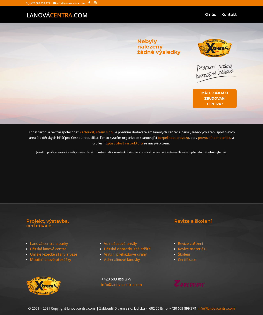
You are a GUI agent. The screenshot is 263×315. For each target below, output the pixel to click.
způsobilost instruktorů (124, 143)
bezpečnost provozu (173, 137)
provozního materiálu (214, 137)
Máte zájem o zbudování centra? (214, 98)
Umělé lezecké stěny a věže (53, 254)
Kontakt (229, 15)
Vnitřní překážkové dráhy (125, 254)
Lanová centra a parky (49, 243)
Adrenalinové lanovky (122, 259)
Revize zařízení (190, 243)
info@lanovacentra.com (121, 284)
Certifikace (187, 259)
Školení (184, 254)
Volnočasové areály (120, 243)
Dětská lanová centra (48, 248)
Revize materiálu (192, 248)
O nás (210, 15)
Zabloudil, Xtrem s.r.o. (96, 132)
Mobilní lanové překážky (50, 259)
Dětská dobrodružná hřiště (127, 248)
